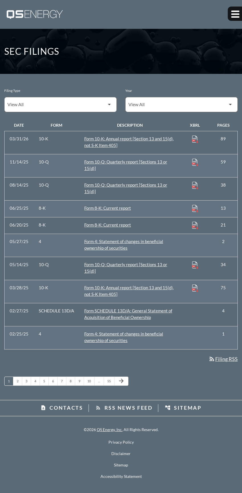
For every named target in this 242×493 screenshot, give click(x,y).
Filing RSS (223, 359)
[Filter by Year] (181, 104)
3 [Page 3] (28, 381)
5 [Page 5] (46, 381)
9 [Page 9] (81, 381)
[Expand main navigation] (235, 14)
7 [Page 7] (63, 381)
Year (128, 90)
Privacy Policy (121, 442)
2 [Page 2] (19, 381)
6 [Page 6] (55, 381)
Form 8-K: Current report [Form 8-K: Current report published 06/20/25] (107, 224)
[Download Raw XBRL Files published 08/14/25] (195, 185)
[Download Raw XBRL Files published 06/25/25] (195, 208)
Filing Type (12, 90)
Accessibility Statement (121, 477)
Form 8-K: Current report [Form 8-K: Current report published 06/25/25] (107, 208)
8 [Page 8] (72, 381)
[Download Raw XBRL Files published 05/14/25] (195, 264)
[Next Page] (121, 381)
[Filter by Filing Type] (60, 104)
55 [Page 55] (110, 381)
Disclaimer (121, 454)
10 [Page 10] (90, 381)
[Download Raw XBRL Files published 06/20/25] (195, 225)
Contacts (61, 408)
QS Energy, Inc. (110, 429)
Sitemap (183, 408)
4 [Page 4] (37, 381)
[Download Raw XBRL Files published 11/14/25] (195, 162)
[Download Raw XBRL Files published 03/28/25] (195, 287)
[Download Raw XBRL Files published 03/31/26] (195, 139)
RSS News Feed (124, 408)
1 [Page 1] (10, 381)
